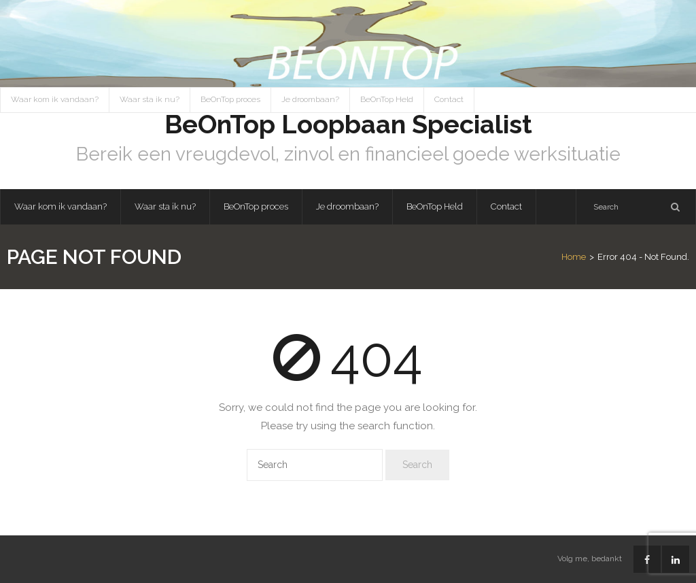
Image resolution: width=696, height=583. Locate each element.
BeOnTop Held (386, 99)
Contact (449, 99)
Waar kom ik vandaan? (55, 99)
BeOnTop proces (230, 99)
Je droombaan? (310, 99)
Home (573, 257)
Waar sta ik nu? (149, 99)
